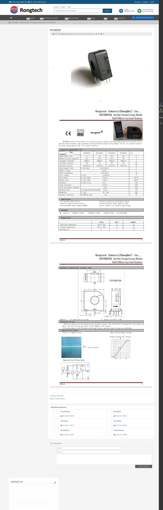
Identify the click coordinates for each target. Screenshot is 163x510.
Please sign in (58, 443)
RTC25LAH (64, 421)
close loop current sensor (78, 34)
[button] (149, 69)
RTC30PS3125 (118, 430)
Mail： (89, 452)
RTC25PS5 (117, 421)
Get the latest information (143, 23)
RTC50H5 (60, 396)
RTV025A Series (59, 399)
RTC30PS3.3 (65, 430)
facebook (138, 2)
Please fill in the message (27, 99)
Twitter (152, 2)
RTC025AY (117, 412)
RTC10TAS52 (65, 412)
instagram (145, 2)
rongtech (26, 9)
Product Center (90, 34)
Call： (89, 448)
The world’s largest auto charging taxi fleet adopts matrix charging (31, 126)
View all (27, 138)
